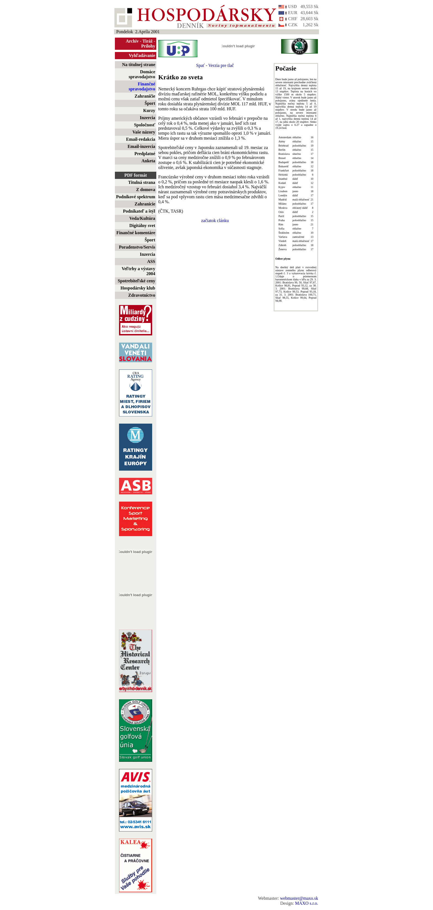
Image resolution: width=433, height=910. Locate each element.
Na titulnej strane (138, 64)
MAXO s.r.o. (306, 903)
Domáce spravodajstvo (142, 74)
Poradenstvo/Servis (137, 247)
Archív (132, 41)
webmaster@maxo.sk (299, 898)
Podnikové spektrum (135, 196)
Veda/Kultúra (142, 218)
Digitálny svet (142, 225)
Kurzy (149, 110)
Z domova (145, 189)
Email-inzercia (141, 146)
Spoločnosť (144, 124)
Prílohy (148, 46)
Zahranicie (144, 204)
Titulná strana (141, 182)
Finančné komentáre (135, 232)
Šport (150, 103)
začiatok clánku (215, 220)
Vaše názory (143, 132)
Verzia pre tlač (221, 65)
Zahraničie (144, 96)
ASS (151, 261)
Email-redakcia (140, 139)
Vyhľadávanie (142, 55)
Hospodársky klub (137, 288)
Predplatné (144, 153)
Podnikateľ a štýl (139, 211)
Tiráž (147, 41)
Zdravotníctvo (141, 295)
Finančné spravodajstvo (142, 86)
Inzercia (147, 117)
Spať (200, 65)
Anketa (148, 160)
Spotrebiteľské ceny (136, 280)
